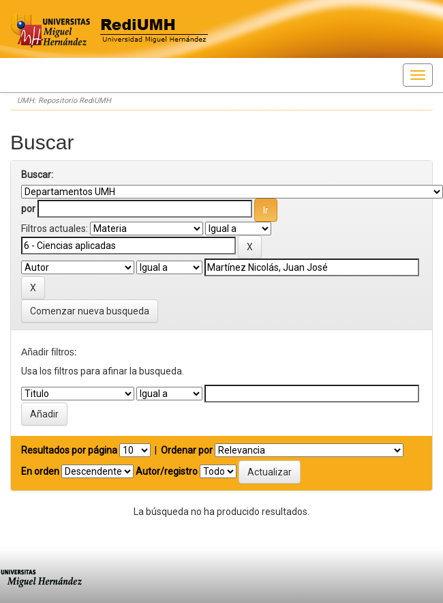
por (28, 208)
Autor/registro (167, 471)
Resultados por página (69, 450)
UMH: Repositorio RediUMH (64, 100)
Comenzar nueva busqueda (89, 311)
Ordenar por (187, 450)
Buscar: (37, 174)
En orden (40, 471)
